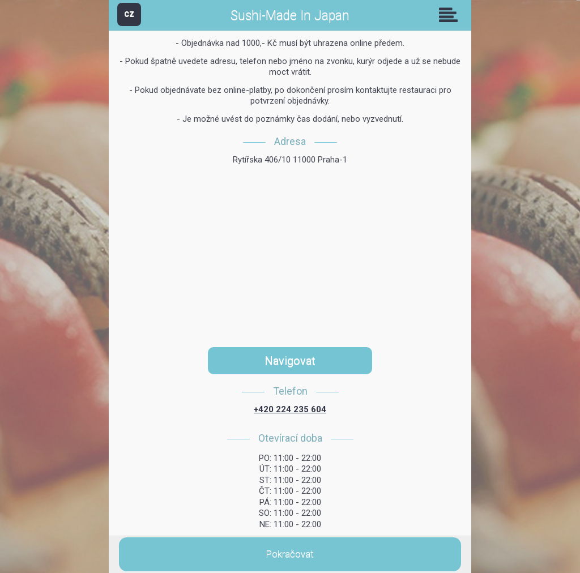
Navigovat (290, 360)
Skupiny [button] (451, 14)
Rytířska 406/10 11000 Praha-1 (290, 160)
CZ (129, 14)
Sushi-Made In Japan (290, 15)
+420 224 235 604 (290, 409)
